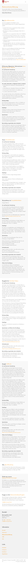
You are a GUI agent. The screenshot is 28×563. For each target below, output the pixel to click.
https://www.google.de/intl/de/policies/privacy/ (11, 341)
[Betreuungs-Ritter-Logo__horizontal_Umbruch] (11, 2)
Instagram (4, 549)
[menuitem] (25, 2)
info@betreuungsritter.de (7, 502)
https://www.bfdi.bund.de (21, 59)
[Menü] (25, 2)
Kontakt (3, 530)
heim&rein (4, 551)
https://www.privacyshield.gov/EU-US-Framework (11, 348)
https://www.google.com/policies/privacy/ (13, 216)
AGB (3, 536)
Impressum (4, 532)
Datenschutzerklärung (7, 534)
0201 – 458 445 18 (7, 519)
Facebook (4, 547)
